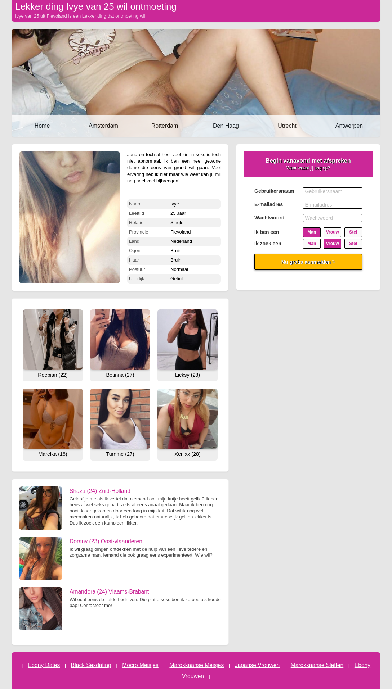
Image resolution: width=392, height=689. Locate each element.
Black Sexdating (91, 665)
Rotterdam (164, 126)
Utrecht (287, 126)
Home (42, 126)
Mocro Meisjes (140, 665)
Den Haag (226, 126)
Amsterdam (103, 126)
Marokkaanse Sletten (317, 665)
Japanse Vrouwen (257, 665)
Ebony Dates (44, 665)
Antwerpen (349, 126)
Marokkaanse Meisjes (196, 665)
